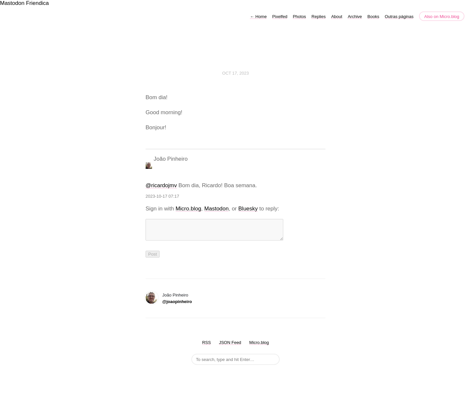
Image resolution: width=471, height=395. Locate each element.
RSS (206, 346)
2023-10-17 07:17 (162, 196)
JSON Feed (230, 346)
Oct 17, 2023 (235, 73)
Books (373, 16)
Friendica (37, 3)
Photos (299, 16)
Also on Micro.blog (441, 16)
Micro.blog (188, 209)
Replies (318, 16)
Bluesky (248, 209)
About (336, 16)
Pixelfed (279, 16)
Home (258, 16)
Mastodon (12, 3)
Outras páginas (399, 16)
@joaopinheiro (177, 305)
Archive (355, 16)
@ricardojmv (161, 185)
